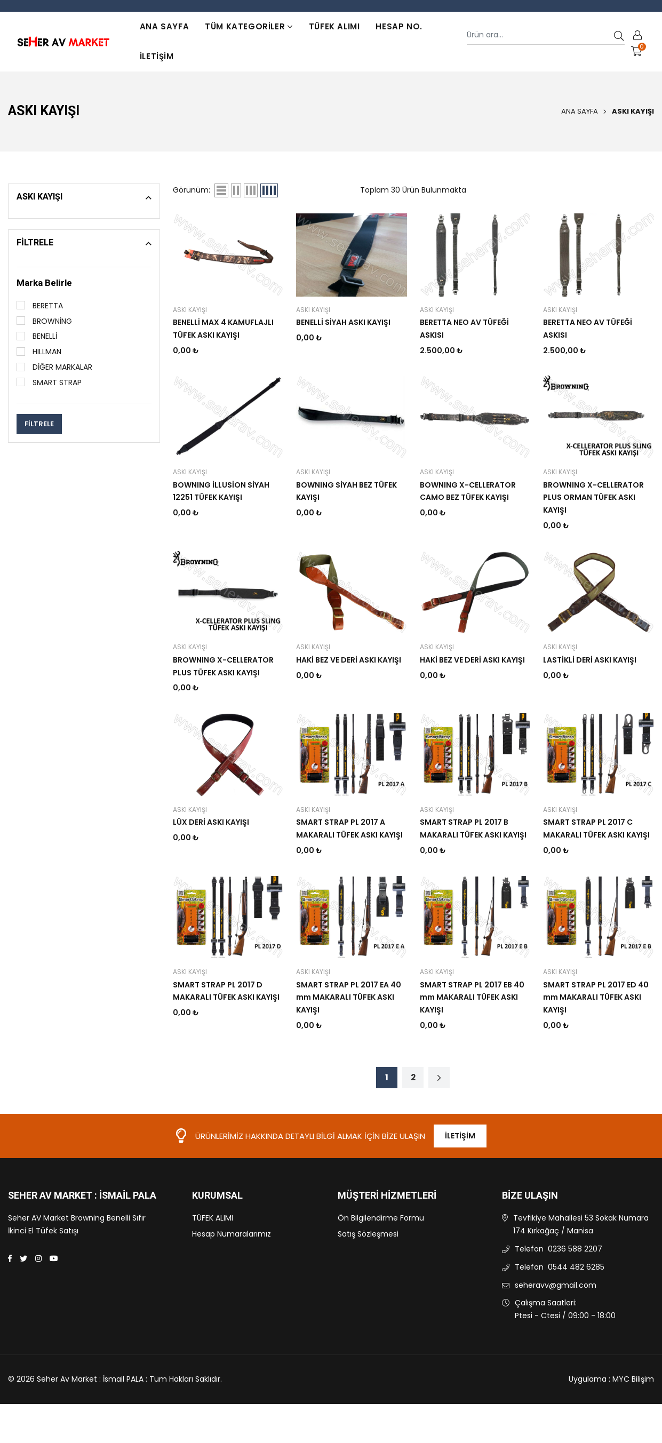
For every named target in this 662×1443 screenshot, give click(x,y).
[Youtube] (54, 1258)
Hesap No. (399, 26)
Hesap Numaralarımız (231, 1234)
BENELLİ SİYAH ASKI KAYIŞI (343, 322)
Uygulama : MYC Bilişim (611, 1379)
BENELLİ (37, 336)
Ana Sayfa (164, 26)
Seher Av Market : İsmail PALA (82, 1196)
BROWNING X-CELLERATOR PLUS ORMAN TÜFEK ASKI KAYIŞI (593, 498)
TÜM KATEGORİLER (249, 26)
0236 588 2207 (575, 1248)
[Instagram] (38, 1258)
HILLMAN (39, 351)
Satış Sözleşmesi (368, 1234)
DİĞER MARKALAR (54, 367)
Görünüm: (191, 190)
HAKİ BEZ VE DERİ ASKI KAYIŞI (348, 660)
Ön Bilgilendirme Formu (381, 1218)
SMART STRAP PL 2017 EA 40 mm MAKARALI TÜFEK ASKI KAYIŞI (348, 997)
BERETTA (40, 305)
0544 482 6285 (576, 1267)
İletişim (157, 56)
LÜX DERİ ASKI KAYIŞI (211, 822)
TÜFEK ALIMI (334, 26)
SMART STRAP (49, 382)
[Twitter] (23, 1258)
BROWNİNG (44, 321)
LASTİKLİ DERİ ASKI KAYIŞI (589, 660)
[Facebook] (10, 1258)
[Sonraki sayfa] (439, 1077)
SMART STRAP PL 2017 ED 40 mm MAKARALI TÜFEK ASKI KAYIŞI (596, 997)
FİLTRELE (39, 424)
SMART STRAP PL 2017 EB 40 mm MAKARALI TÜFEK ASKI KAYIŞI (472, 997)
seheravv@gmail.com (555, 1285)
